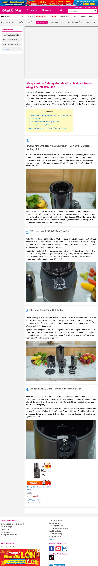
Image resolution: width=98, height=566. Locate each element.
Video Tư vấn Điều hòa (10, 49)
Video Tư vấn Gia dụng (10, 54)
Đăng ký (94, 7)
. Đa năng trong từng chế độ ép (41, 125)
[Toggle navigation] (10, 16)
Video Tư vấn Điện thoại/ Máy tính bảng (11, 64)
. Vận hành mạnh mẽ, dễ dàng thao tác (44, 121)
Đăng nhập (87, 7)
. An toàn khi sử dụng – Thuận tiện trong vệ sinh (47, 128)
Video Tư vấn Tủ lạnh (10, 40)
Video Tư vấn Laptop (10, 58)
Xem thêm (52, 538)
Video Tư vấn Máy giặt (10, 44)
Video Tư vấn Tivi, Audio (11, 35)
